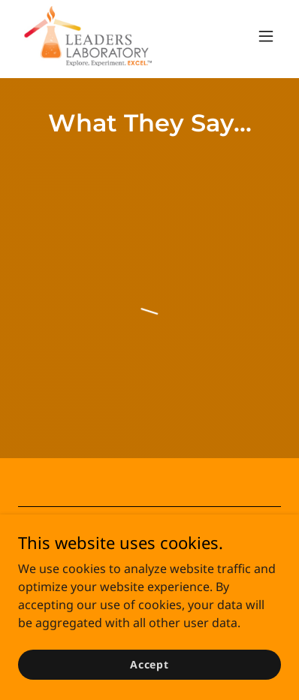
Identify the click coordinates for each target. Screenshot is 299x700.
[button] (266, 36)
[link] (88, 36)
